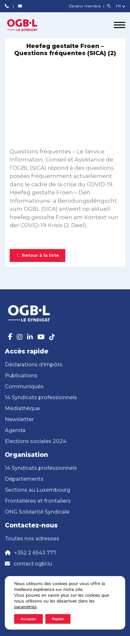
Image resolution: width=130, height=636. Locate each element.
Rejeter (58, 619)
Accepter (28, 619)
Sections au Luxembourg (37, 490)
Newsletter (19, 419)
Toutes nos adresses (32, 538)
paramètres (25, 607)
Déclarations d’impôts (33, 364)
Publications (21, 375)
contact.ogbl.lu (33, 564)
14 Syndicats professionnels (41, 397)
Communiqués (24, 386)
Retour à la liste (37, 255)
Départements (24, 479)
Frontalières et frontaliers (38, 501)
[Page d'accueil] (29, 25)
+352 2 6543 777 (35, 553)
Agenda (15, 430)
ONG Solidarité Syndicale (37, 512)
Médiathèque (22, 408)
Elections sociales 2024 (35, 441)
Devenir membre (85, 6)
